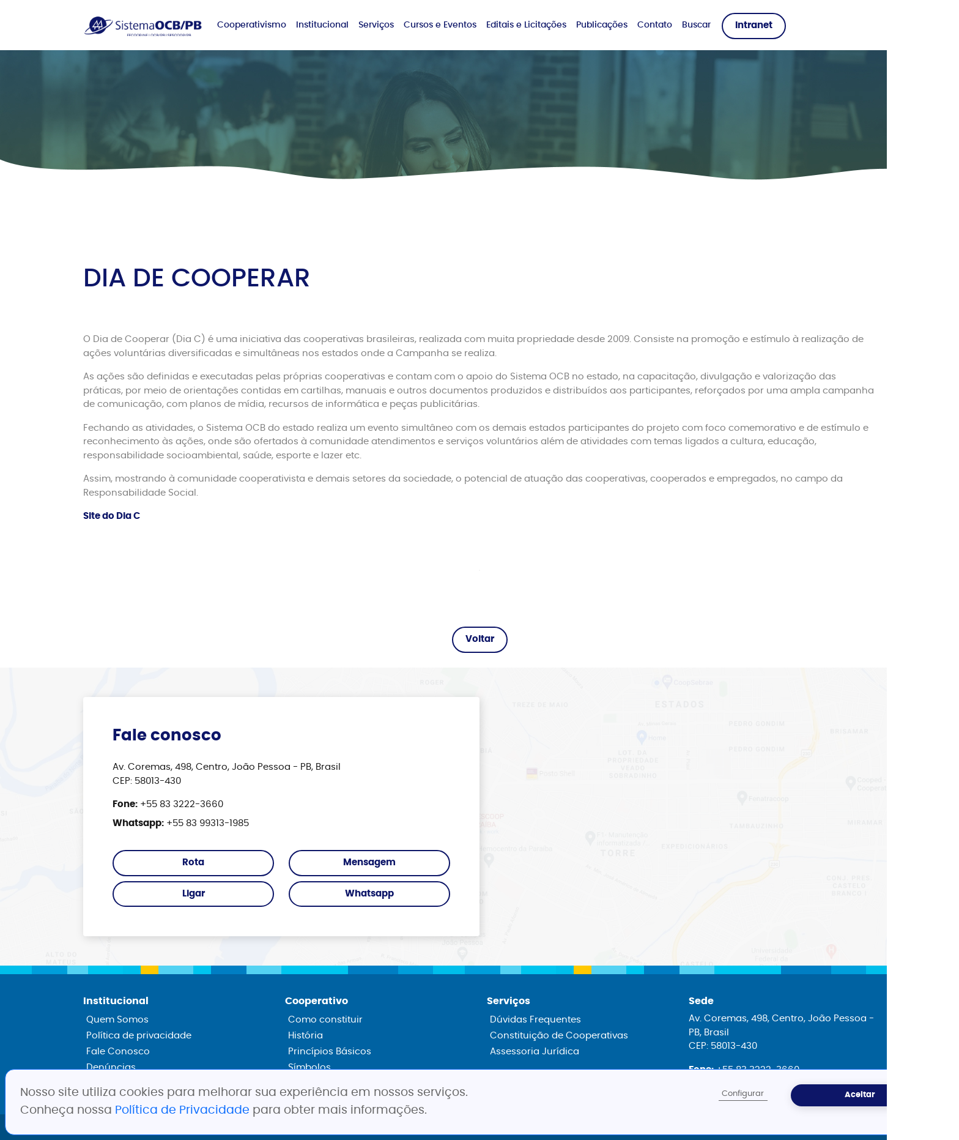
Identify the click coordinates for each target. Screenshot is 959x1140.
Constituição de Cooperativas (559, 1035)
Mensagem (369, 862)
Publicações (602, 25)
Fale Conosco (118, 1051)
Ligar (193, 893)
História (305, 1035)
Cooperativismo (251, 25)
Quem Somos (117, 1019)
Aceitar (860, 1095)
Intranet (753, 25)
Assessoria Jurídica (534, 1051)
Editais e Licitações (526, 25)
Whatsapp (369, 893)
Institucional (322, 25)
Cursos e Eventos (440, 25)
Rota (193, 862)
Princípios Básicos (329, 1051)
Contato (654, 25)
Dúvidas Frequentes (535, 1019)
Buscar (696, 25)
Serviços (376, 25)
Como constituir (325, 1019)
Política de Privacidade (184, 1110)
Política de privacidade (138, 1035)
